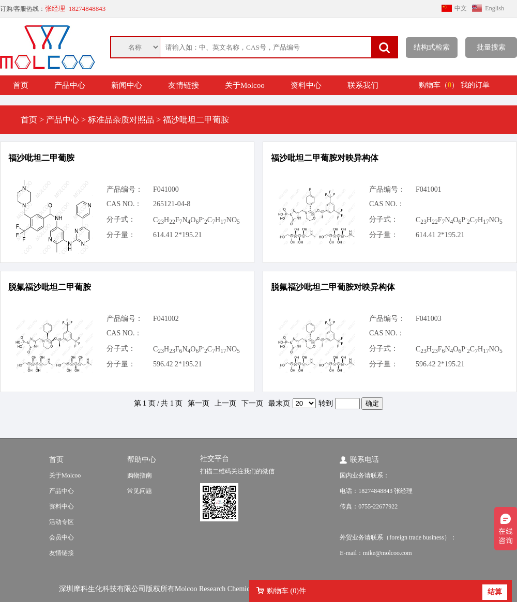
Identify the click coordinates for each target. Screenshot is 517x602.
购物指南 (139, 475)
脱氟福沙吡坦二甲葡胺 (49, 287)
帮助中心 (141, 460)
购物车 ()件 (286, 591)
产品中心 (69, 85)
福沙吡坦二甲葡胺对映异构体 (324, 157)
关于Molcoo (245, 85)
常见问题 (139, 491)
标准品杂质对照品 (121, 119)
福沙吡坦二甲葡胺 (41, 157)
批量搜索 (491, 47)
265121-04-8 (171, 204)
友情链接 (183, 85)
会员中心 (61, 537)
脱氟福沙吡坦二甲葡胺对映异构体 (333, 287)
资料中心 (306, 85)
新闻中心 (126, 85)
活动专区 (61, 522)
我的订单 (475, 85)
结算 (495, 592)
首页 (20, 85)
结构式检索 (432, 47)
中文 (460, 8)
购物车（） (439, 85)
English (494, 8)
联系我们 (362, 85)
